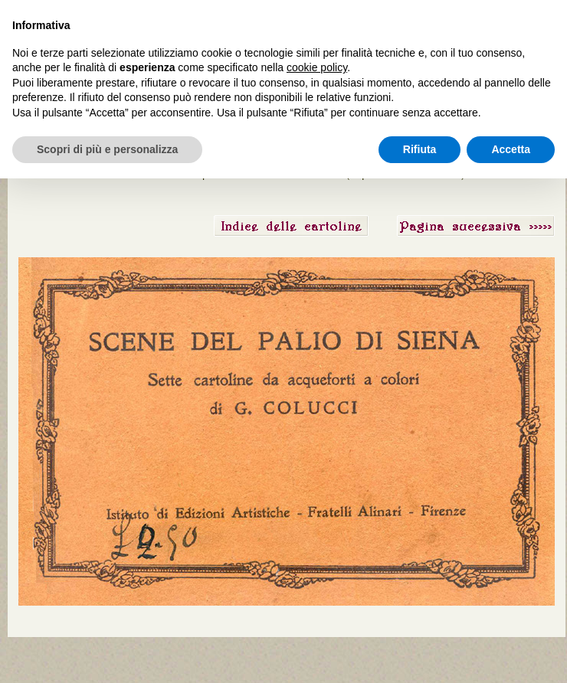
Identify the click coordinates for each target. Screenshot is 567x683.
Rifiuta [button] (420, 149)
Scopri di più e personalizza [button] (107, 149)
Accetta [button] (510, 149)
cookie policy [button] (317, 67)
